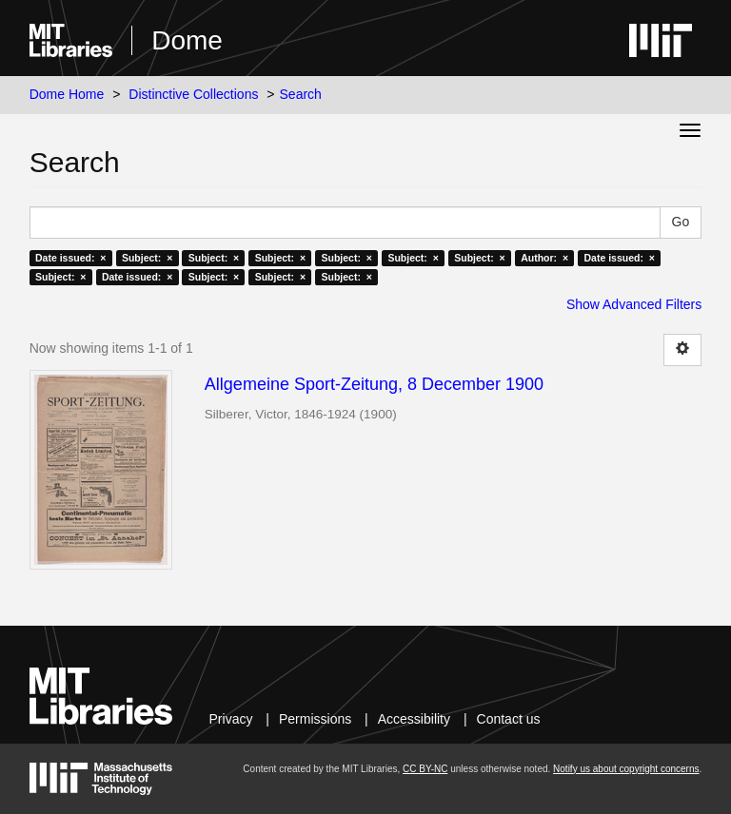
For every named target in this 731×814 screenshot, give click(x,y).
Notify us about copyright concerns (626, 769)
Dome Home (67, 94)
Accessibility (414, 719)
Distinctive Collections (193, 94)
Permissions (315, 719)
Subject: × (147, 257)
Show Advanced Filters (633, 304)
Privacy (231, 719)
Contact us (509, 719)
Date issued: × (70, 257)
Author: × (544, 257)
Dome (187, 40)
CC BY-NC (425, 769)
